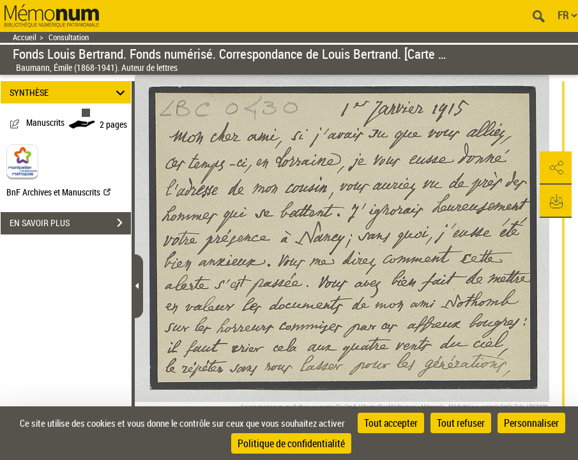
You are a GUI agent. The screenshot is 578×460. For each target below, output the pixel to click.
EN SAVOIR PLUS (70, 223)
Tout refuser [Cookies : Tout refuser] (461, 423)
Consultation (69, 37)
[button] (556, 168)
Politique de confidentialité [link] (291, 443)
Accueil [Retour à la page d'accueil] (24, 37)
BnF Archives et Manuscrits (58, 192)
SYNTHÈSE (69, 92)
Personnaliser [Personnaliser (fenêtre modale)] (531, 423)
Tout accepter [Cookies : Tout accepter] (391, 423)
